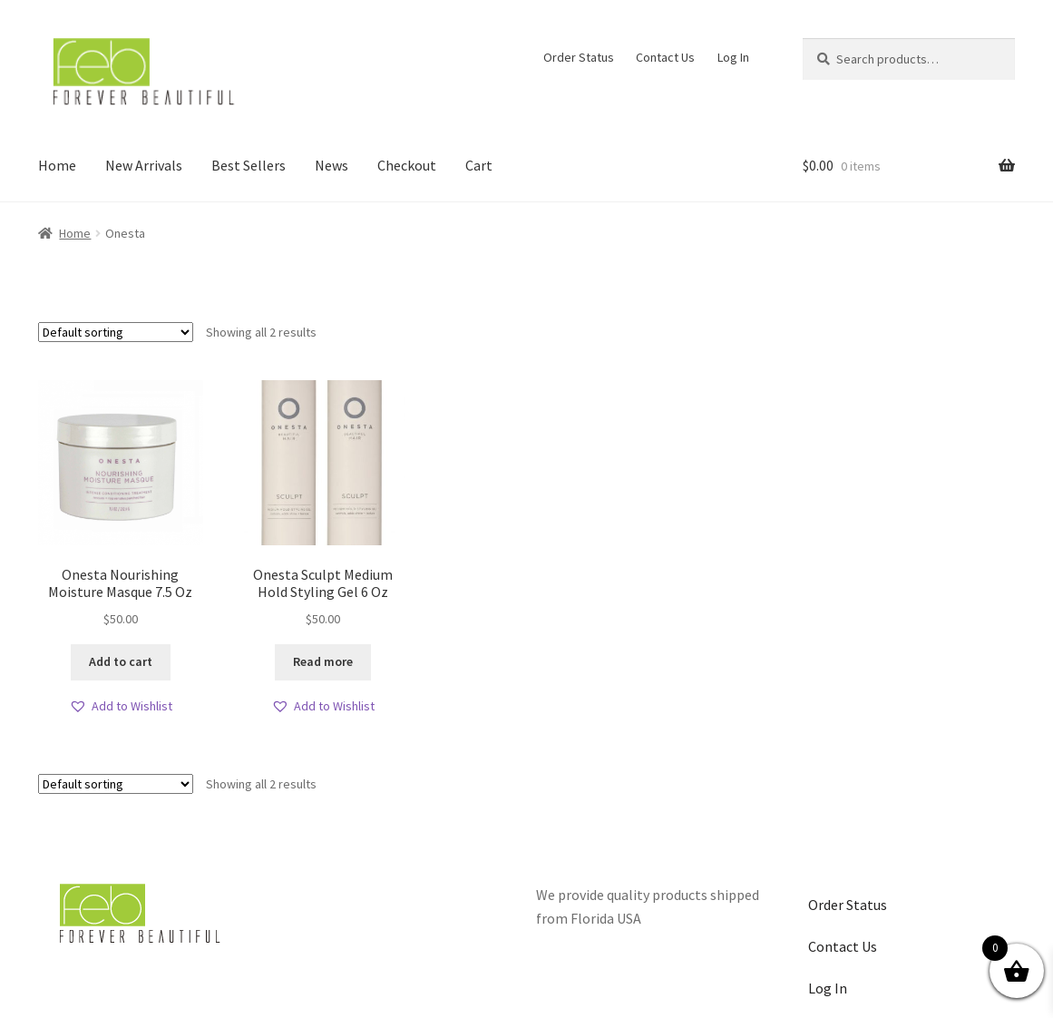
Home (57, 165)
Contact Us (665, 57)
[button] (120, 706)
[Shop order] (115, 332)
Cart (478, 165)
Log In (733, 57)
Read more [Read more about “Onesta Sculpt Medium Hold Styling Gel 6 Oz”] (323, 661)
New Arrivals (143, 165)
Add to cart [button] (120, 661)
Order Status (578, 57)
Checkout (406, 165)
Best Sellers (248, 165)
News (331, 165)
